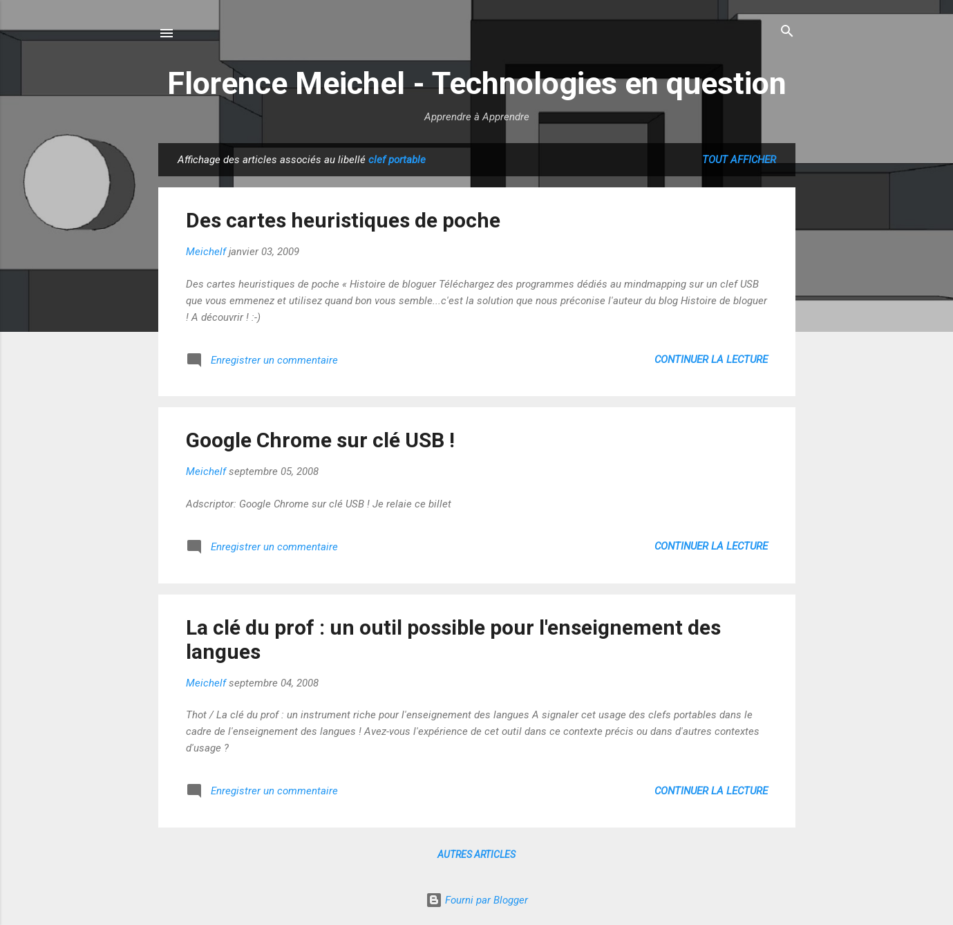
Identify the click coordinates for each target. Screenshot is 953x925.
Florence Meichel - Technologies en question (476, 83)
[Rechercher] (787, 32)
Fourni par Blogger (477, 900)
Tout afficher (739, 159)
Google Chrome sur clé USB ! (320, 440)
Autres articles (476, 854)
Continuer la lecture (711, 359)
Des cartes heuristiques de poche (343, 220)
